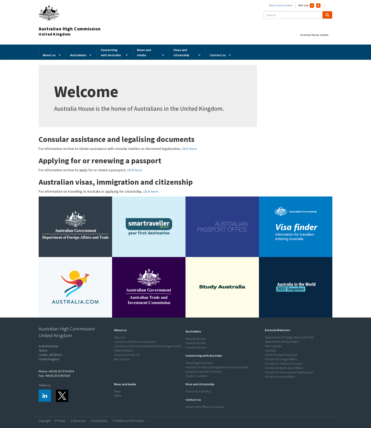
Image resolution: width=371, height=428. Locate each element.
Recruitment (122, 359)
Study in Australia (196, 376)
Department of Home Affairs (282, 342)
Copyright (45, 421)
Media (118, 396)
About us (119, 337)
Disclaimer (79, 421)
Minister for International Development (289, 372)
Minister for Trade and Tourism (284, 363)
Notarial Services (195, 343)
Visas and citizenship (198, 391)
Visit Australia (273, 346)
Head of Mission (123, 350)
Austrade (270, 350)
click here (189, 148)
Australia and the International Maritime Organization (148, 346)
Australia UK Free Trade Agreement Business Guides (216, 367)
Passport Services (195, 338)
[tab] (149, 330)
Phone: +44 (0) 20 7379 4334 (56, 371)
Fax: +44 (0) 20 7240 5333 (54, 376)
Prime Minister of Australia (281, 355)
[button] (119, 330)
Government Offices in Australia (204, 407)
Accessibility (100, 421)
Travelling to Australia (199, 363)
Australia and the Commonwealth (135, 342)
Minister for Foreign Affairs (281, 359)
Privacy (61, 421)
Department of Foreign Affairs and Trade (289, 337)
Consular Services (196, 347)
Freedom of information (130, 421)
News (117, 391)
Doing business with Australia (203, 371)
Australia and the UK (127, 355)
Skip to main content (280, 5)
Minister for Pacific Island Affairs (284, 368)
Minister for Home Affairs (280, 377)
